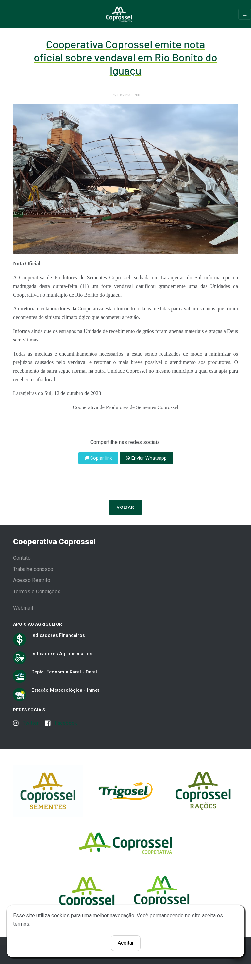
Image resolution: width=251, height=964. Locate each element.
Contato (22, 558)
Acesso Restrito (31, 580)
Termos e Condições (36, 592)
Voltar (126, 507)
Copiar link (98, 458)
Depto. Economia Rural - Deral (64, 671)
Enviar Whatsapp (146, 458)
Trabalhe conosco (33, 569)
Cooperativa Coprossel (54, 541)
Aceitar (126, 943)
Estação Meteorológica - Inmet (65, 690)
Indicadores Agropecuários (61, 653)
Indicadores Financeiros (58, 635)
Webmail (23, 608)
